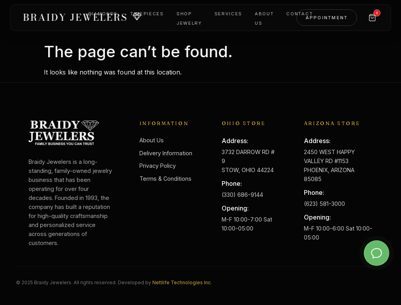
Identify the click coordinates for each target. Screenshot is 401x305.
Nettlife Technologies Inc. (182, 282)
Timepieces (147, 15)
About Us (151, 140)
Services (228, 15)
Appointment (326, 19)
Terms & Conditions (165, 178)
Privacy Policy (157, 165)
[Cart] (372, 19)
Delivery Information (165, 153)
